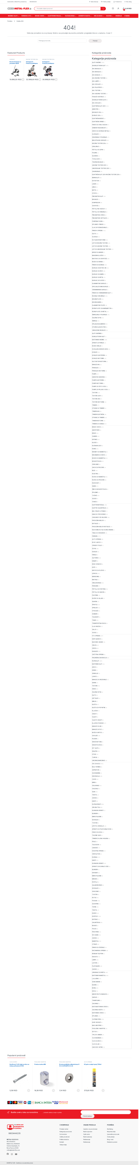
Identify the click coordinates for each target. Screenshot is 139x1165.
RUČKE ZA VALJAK (97, 598)
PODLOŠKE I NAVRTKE (98, 1028)
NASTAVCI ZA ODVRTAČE (99, 258)
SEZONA (109, 16)
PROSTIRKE (95, 932)
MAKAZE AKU (96, 364)
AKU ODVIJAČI (96, 84)
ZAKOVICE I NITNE (97, 1047)
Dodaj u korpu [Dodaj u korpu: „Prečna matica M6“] (53, 1090)
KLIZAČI (94, 442)
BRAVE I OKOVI (39, 16)
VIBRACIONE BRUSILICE (98, 330)
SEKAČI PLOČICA (97, 745)
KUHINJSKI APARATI (98, 810)
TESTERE (95, 392)
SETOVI (94, 1031)
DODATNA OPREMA (97, 851)
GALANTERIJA (96, 922)
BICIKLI (94, 988)
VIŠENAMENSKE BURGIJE (99, 289)
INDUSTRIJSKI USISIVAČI (99, 140)
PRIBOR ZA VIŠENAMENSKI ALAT (101, 293)
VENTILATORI (96, 854)
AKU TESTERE (96, 90)
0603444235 (33, 1)
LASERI (94, 184)
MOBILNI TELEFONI (97, 953)
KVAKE (94, 448)
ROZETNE (95, 473)
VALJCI (94, 629)
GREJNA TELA (96, 807)
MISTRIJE (95, 579)
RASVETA (95, 956)
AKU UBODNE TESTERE (99, 93)
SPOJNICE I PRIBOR (97, 224)
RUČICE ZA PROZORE (98, 480)
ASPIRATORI (95, 770)
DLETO (94, 695)
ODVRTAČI (95, 205)
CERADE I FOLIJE (97, 545)
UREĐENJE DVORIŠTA (98, 972)
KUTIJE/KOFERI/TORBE (98, 240)
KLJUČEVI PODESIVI (98, 723)
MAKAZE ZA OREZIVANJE (99, 679)
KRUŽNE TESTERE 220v (32, 59)
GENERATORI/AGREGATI (99, 128)
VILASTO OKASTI (97, 720)
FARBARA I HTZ (26, 16)
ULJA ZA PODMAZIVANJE (99, 227)
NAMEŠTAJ (95, 941)
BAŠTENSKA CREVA (98, 1013)
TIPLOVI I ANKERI (97, 1034)
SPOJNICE (95, 1016)
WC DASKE (95, 935)
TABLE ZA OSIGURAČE (98, 533)
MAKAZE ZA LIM (96, 726)
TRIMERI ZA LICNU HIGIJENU (100, 838)
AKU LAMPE (95, 81)
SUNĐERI (94, 614)
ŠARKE (94, 486)
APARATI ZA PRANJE (98, 343)
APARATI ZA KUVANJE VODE (100, 866)
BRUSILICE (95, 199)
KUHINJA (94, 857)
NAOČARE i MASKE (97, 642)
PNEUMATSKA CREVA (98, 215)
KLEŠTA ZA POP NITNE (98, 707)
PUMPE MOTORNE (97, 383)
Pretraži (95, 41)
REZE (93, 470)
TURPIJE (94, 757)
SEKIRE (94, 682)
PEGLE (94, 841)
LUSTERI (94, 963)
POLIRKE (94, 152)
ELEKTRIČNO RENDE (98, 121)
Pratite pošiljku (106, 1)
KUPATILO (95, 916)
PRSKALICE (95, 367)
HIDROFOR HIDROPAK (98, 377)
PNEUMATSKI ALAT (97, 196)
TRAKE (94, 620)
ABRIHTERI (95, 109)
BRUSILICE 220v (96, 112)
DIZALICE (94, 551)
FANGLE (94, 555)
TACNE (94, 907)
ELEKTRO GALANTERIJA (99, 508)
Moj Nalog (110, 1129)
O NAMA (127, 16)
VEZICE (94, 632)
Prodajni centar (64, 1129)
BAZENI (94, 985)
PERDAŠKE (95, 586)
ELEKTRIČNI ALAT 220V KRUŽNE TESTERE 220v (106, 174)
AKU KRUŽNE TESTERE (98, 78)
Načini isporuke (87, 1131)
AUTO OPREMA (96, 539)
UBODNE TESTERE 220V (99, 165)
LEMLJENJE (95, 146)
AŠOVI (94, 667)
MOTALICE (95, 523)
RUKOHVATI (95, 483)
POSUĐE (94, 900)
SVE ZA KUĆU (98, 16)
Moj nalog (128, 1)
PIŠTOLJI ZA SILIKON (98, 592)
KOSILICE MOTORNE (98, 358)
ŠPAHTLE (94, 604)
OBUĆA (94, 645)
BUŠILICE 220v (96, 115)
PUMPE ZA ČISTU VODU (99, 386)
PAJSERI (94, 738)
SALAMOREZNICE (97, 885)
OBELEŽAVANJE (96, 583)
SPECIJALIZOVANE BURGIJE (100, 286)
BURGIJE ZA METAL (97, 277)
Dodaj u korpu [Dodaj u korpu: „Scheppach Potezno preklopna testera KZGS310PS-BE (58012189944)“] (39, 79)
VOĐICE (94, 501)
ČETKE (94, 548)
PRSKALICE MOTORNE (98, 371)
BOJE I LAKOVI (96, 542)
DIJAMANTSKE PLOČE (98, 305)
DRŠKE (94, 670)
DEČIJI (94, 991)
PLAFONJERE (96, 966)
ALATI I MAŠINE (96, 62)
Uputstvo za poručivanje (90, 1129)
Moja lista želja (111, 1131)
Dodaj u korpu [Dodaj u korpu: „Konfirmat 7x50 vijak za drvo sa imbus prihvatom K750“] (28, 1090)
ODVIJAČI (95, 735)
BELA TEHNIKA (96, 767)
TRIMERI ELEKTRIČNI (98, 414)
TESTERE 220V (96, 395)
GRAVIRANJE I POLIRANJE (99, 137)
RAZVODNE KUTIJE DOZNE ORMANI (102, 530)
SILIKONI (94, 601)
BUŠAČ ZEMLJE (96, 346)
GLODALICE (95, 134)
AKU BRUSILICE (96, 71)
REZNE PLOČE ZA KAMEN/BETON (101, 308)
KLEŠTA (94, 704)
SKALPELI (94, 751)
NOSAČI (94, 925)
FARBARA (94, 536)
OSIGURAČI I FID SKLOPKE (99, 517)
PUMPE (94, 374)
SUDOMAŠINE (96, 773)
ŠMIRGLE (94, 321)
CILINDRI (94, 436)
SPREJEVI (95, 607)
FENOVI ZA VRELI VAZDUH (99, 124)
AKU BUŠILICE (96, 75)
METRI (94, 190)
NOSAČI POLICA (96, 461)
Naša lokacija (93, 1)
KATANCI (94, 439)
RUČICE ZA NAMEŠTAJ (98, 477)
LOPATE (94, 676)
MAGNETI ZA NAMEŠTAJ (99, 452)
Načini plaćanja (87, 1137)
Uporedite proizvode (113, 1134)
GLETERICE (95, 558)
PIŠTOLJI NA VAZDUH (98, 209)
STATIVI (94, 193)
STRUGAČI (95, 611)
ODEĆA (94, 648)
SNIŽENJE (119, 16)
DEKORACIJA (96, 776)
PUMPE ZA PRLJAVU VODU (100, 389)
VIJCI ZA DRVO (96, 1041)
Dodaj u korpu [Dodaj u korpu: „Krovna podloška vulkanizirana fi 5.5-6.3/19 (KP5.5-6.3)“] (78, 1090)
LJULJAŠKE (95, 978)
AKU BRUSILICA (96, 68)
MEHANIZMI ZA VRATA (98, 455)
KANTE (94, 801)
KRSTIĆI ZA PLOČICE (98, 570)
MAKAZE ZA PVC (97, 729)
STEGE (94, 754)
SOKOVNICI (95, 891)
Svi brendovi (63, 1134)
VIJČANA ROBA (70, 16)
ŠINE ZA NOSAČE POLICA (99, 489)
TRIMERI (94, 405)
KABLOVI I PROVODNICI (99, 514)
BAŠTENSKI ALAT (97, 664)
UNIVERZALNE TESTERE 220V (100, 168)
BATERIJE (95, 919)
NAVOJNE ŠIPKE (96, 1025)
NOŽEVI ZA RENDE (97, 261)
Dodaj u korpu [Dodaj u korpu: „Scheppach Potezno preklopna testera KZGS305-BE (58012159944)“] (56, 79)
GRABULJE (95, 673)
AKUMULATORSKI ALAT (98, 65)
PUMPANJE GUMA (97, 221)
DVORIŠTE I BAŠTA (84, 16)
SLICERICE (95, 156)
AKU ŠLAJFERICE (97, 87)
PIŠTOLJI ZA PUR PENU (99, 589)
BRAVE (94, 433)
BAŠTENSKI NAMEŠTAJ (98, 975)
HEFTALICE (95, 698)
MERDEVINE (95, 576)
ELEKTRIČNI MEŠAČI (98, 118)
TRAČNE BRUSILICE (97, 162)
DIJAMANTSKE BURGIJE (99, 283)
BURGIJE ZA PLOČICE (98, 280)
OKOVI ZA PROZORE (98, 467)
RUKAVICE (95, 651)
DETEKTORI (95, 180)
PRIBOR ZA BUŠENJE (98, 265)
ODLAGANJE (95, 785)
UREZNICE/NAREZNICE (98, 760)
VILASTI (94, 717)
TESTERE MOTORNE (98, 402)
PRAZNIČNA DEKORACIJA (99, 657)
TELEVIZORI (95, 844)
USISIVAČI (12, 59)
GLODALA (95, 236)
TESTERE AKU (96, 399)
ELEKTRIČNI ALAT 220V (98, 106)
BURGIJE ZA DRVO (97, 271)
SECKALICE (95, 820)
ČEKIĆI (94, 689)
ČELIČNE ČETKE (96, 317)
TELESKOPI (95, 617)
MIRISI (93, 782)
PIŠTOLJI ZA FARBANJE (99, 212)
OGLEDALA (95, 788)
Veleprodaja (63, 1144)
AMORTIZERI (95, 430)
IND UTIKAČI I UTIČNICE (99, 511)
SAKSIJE (94, 997)
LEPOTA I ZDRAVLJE (98, 826)
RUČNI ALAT (95, 661)
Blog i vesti (110, 1139)
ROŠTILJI (94, 882)
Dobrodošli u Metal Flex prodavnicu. (17, 1)
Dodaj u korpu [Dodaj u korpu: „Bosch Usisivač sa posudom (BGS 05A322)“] (22, 79)
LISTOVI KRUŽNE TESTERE (100, 243)
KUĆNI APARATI (96, 804)
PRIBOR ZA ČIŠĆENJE (98, 947)
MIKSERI (94, 879)
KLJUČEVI (95, 710)
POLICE (94, 928)
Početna (9, 21)
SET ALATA (95, 748)
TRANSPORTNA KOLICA (99, 623)
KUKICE (94, 913)
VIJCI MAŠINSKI (96, 1038)
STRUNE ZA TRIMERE (98, 408)
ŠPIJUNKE (95, 492)
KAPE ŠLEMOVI (96, 639)
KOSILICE (94, 352)
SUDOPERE (95, 904)
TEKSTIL (94, 795)
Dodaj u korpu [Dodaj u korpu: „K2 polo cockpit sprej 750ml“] (103, 1090)
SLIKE (93, 791)
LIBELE (94, 187)
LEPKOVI (94, 573)
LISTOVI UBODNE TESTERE (100, 246)
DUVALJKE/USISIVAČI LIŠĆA (100, 349)
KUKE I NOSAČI (96, 1022)
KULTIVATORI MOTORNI (99, 361)
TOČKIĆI (94, 495)
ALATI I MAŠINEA (97, 333)
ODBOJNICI (95, 464)
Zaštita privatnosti (65, 1137)
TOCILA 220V (96, 159)
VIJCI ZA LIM (95, 1044)
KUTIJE (94, 897)
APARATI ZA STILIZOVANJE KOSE (101, 829)
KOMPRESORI (96, 202)
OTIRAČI (94, 944)
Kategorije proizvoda (66, 1131)
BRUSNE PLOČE (96, 299)
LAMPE (94, 960)
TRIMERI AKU (96, 411)
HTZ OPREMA (96, 635)
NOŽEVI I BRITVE (97, 732)
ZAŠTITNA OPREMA (98, 654)
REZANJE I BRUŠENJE (98, 296)
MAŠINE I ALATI (13, 16)
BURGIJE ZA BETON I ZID (99, 268)
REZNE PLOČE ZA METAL (99, 311)
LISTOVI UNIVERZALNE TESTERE (101, 249)
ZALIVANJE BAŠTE (97, 1009)
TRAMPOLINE (96, 1000)
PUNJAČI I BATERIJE (98, 96)
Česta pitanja (110, 1137)
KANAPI (94, 561)
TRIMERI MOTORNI (97, 420)
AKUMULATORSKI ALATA (99, 100)
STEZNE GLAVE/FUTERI (98, 327)
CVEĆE (94, 779)
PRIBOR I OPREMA (97, 230)
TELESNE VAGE (96, 835)
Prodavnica (117, 1)
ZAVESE (94, 798)
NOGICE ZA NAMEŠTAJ (98, 458)
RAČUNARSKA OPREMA (99, 950)
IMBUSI (94, 701)
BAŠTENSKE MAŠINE (98, 339)
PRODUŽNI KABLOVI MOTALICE (101, 526)
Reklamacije (86, 1139)
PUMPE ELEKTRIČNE (98, 380)
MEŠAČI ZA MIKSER (97, 252)
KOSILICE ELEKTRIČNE (98, 355)
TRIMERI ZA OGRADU (98, 424)
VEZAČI (94, 498)
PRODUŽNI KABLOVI (98, 520)
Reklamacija (86, 1142)
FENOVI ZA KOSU (97, 832)
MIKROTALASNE (96, 816)
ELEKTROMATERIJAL (54, 16)
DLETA (94, 233)
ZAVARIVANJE (96, 171)
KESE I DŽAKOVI (96, 564)
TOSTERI (94, 823)
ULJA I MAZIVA (96, 626)
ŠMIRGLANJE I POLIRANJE (99, 314)
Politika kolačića (64, 1139)
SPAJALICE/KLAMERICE (98, 324)
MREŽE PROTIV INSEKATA (99, 994)
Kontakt (62, 1142)
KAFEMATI (95, 872)
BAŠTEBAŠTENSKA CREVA (99, 1006)
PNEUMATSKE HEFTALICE (99, 218)
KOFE (93, 567)
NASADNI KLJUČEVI (97, 255)
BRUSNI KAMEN (96, 302)
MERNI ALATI (95, 177)
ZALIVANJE (95, 1003)
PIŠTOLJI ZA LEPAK (97, 149)
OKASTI (94, 714)
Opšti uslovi (86, 1134)
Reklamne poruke (112, 1142)
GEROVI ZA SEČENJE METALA (100, 131)
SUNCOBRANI (96, 981)
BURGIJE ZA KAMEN (98, 274)
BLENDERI (95, 813)
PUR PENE (95, 595)
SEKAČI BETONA (97, 742)
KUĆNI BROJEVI (96, 445)
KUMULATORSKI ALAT (98, 336)
